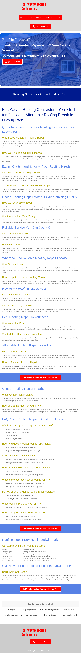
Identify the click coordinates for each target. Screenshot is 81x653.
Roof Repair (11, 610)
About (30, 17)
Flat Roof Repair (69, 610)
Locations (48, 17)
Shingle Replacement (29, 610)
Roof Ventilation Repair (69, 615)
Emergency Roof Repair (29, 615)
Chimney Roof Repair (49, 615)
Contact (58, 17)
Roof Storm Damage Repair (49, 610)
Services (38, 17)
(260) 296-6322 (17, 499)
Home (22, 17)
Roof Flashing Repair (11, 615)
